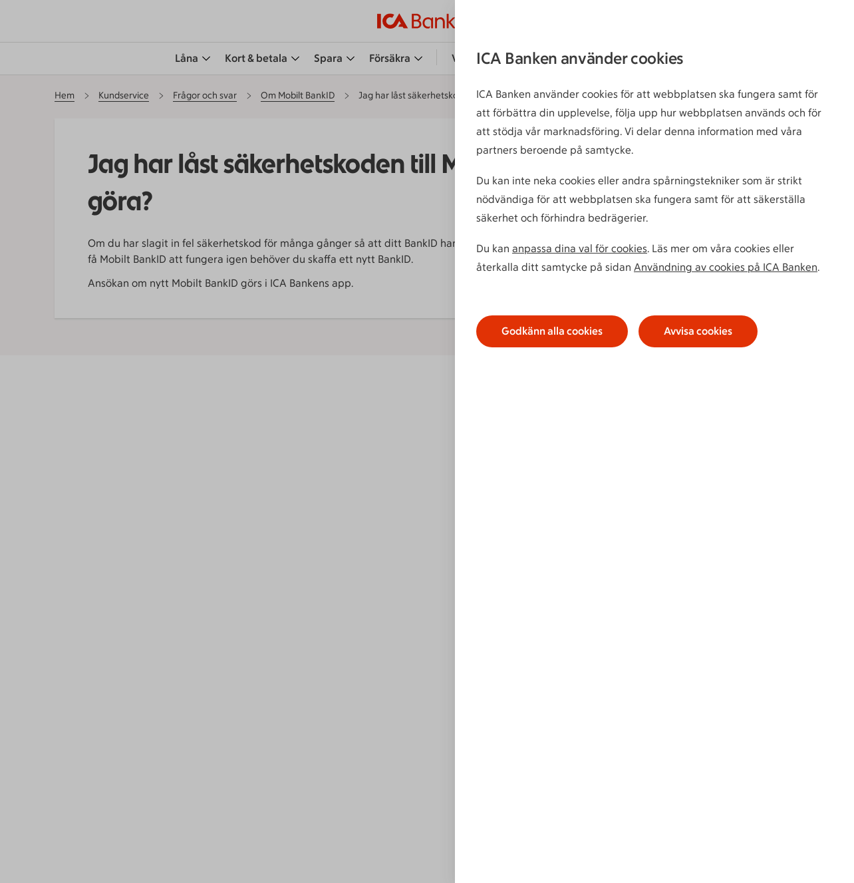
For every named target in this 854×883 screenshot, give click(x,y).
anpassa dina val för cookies (579, 248)
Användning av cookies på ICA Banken (725, 267)
